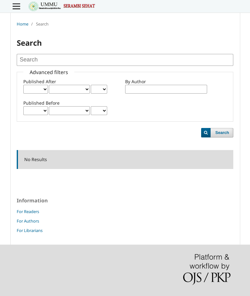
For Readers (28, 211)
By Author (135, 81)
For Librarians (30, 230)
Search (222, 132)
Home (22, 24)
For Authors (28, 221)
